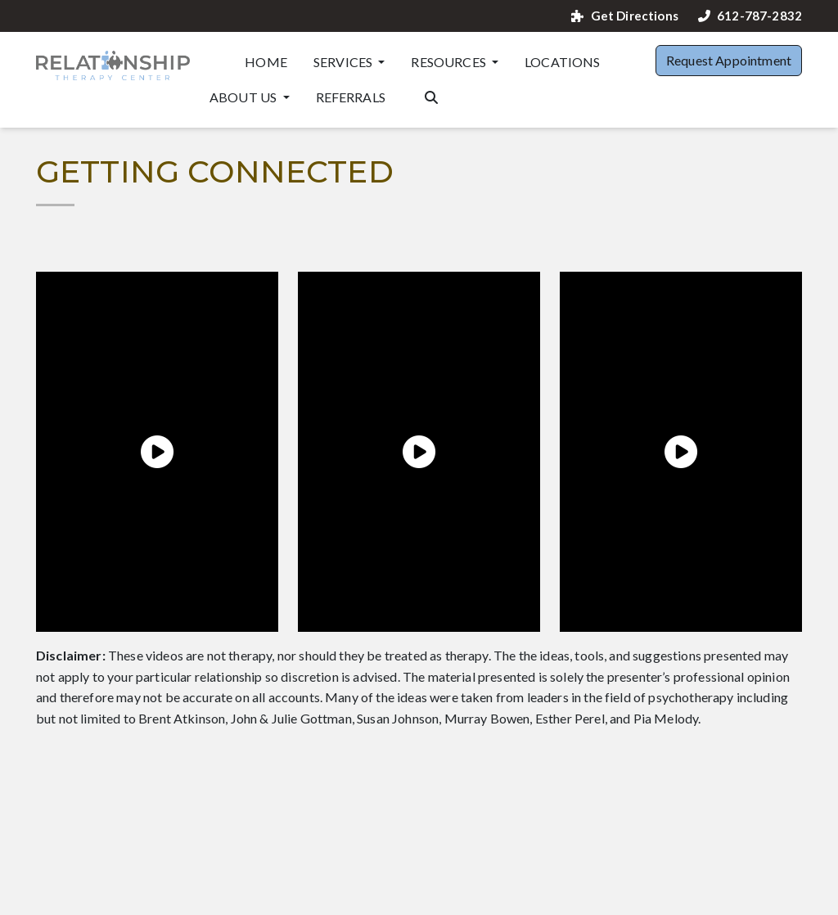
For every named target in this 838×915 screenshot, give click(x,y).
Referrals (350, 97)
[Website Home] (113, 65)
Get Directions (624, 16)
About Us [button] (244, 97)
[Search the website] (431, 95)
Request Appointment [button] (728, 60)
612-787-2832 (750, 16)
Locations (562, 62)
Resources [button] (450, 62)
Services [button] (344, 62)
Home (266, 62)
